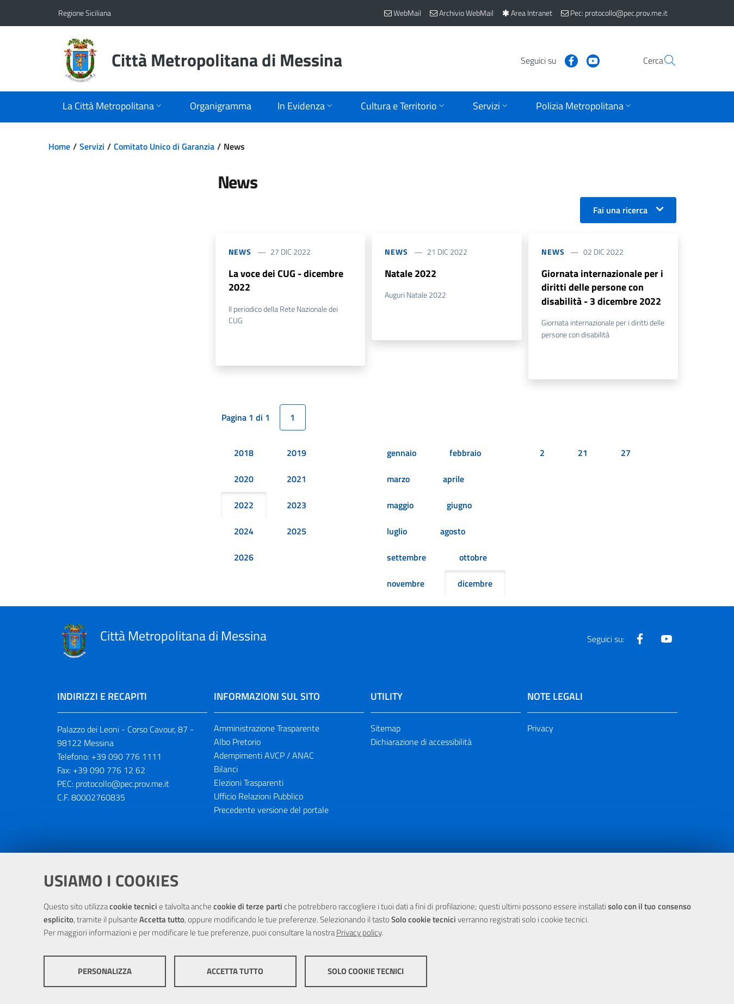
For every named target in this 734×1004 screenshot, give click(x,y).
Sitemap (385, 729)
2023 (296, 506)
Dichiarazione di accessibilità (421, 742)
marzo (398, 479)
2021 (296, 479)
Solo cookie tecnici (366, 971)
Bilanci (226, 770)
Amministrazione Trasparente (266, 729)
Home (59, 146)
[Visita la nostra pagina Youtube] (567, 59)
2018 (244, 453)
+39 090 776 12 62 (109, 771)
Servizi (91, 146)
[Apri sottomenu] (113, 106)
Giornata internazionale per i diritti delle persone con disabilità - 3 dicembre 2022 (602, 287)
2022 (244, 506)
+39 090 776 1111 (126, 757)
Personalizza (105, 971)
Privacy (540, 729)
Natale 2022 (410, 273)
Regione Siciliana (84, 13)
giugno (459, 506)
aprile (453, 479)
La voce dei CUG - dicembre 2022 (286, 280)
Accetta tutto (235, 971)
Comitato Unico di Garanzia (164, 146)
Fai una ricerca (620, 210)
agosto (452, 532)
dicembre (475, 584)
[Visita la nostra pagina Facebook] (545, 59)
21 (583, 453)
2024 (244, 532)
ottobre (473, 558)
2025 (296, 532)
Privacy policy (358, 933)
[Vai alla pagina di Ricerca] (663, 60)
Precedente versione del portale (271, 810)
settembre (406, 558)
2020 (244, 479)
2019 (296, 453)
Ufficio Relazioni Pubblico (258, 797)
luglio (397, 532)
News (240, 251)
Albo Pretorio (237, 742)
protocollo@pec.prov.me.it (122, 784)
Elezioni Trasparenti (248, 783)
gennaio (401, 453)
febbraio (465, 453)
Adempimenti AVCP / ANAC (264, 756)
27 (626, 453)
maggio (400, 506)
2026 (244, 558)
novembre (405, 584)
